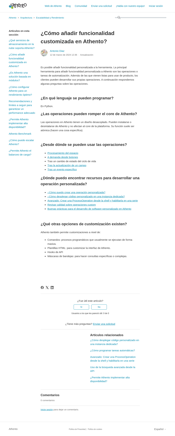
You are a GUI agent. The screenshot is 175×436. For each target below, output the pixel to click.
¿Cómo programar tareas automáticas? (112, 350)
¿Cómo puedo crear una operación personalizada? (76, 192)
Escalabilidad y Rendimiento (50, 17)
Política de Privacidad (77, 429)
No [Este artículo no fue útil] (99, 307)
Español (160, 429)
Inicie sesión (47, 409)
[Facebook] (42, 287)
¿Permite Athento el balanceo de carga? (20, 152)
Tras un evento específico (62, 169)
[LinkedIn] (52, 287)
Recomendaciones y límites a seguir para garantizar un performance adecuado (22, 107)
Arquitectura (26, 17)
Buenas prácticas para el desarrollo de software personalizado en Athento (89, 208)
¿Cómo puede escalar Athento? (21, 142)
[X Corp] (47, 287)
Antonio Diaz (57, 50)
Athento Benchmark (20, 133)
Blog (68, 6)
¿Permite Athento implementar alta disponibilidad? (19, 123)
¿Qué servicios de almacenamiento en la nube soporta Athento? (22, 44)
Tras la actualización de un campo (67, 165)
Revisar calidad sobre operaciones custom (72, 204)
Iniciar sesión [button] (156, 6)
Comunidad (81, 6)
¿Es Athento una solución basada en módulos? (20, 76)
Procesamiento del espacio (63, 153)
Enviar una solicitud (101, 6)
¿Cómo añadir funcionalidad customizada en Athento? (18, 60)
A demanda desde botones (63, 157)
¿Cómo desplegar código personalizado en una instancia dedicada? (86, 196)
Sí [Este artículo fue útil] (81, 307)
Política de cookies (95, 429)
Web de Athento (53, 6)
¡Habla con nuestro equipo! (130, 6)
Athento (12, 17)
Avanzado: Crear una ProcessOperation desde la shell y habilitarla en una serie (93, 200)
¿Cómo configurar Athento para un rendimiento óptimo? (20, 91)
